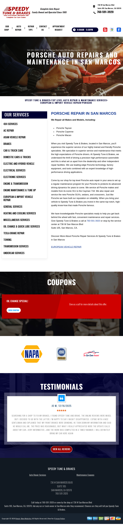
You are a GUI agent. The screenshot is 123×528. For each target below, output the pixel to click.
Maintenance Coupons (85, 490)
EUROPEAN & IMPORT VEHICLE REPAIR (60, 114)
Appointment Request (59, 28)
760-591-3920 (105, 12)
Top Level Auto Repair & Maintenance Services (79, 111)
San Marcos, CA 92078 (77, 50)
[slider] (61, 424)
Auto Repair (18, 28)
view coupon (20, 323)
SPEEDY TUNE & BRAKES (37, 111)
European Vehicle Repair (66, 258)
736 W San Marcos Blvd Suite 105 (53, 50)
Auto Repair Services (37, 490)
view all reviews (61, 463)
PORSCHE (87, 114)
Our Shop (6, 28)
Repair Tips (31, 28)
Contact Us (43, 28)
